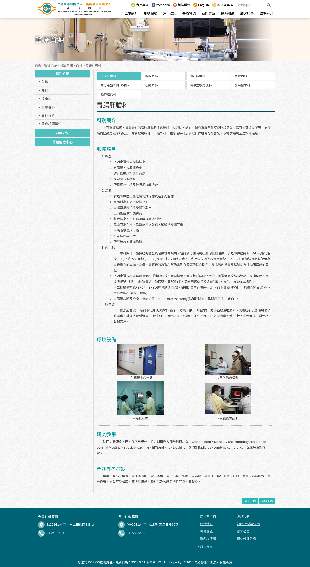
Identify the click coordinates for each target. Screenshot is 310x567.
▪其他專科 (46, 115)
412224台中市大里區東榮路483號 (66, 524)
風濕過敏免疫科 (201, 85)
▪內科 (43, 81)
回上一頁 (250, 501)
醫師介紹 (62, 132)
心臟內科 (151, 85)
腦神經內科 (108, 94)
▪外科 (43, 90)
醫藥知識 (228, 13)
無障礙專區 (222, 5)
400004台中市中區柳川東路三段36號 (148, 524)
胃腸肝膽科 (93, 65)
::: (127, 5)
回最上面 (267, 501)
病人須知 (170, 13)
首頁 (38, 65)
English (201, 5)
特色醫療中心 (62, 141)
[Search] (254, 5)
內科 (79, 65)
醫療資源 (189, 13)
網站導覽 (181, 5)
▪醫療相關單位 (50, 123)
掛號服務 (150, 13)
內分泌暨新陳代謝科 (115, 85)
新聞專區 (208, 13)
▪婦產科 (44, 98)
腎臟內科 (240, 76)
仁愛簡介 (131, 13)
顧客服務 (247, 13)
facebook (161, 5)
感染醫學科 (242, 85)
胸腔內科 (151, 76)
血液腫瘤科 (198, 76)
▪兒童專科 (46, 107)
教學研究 (266, 13)
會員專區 (140, 5)
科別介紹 (66, 65)
